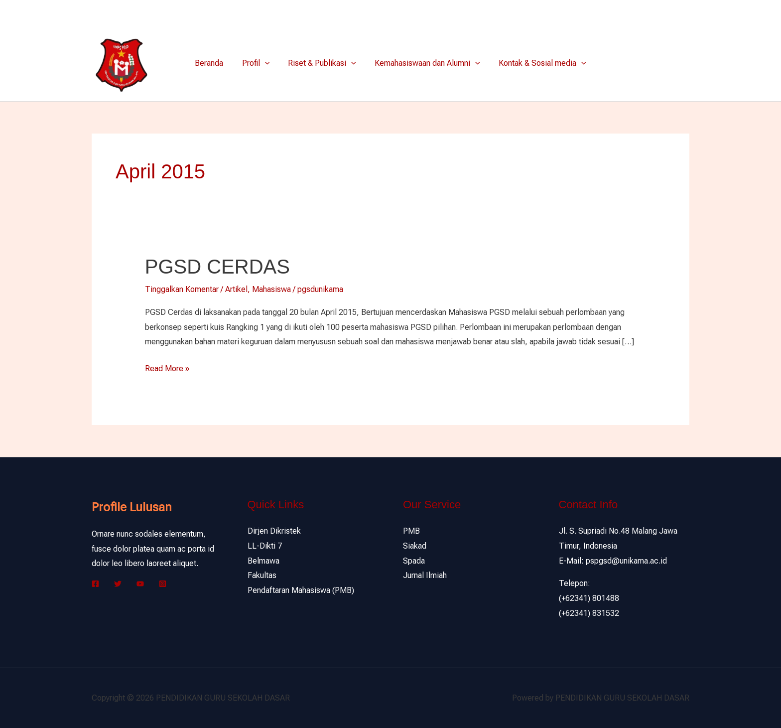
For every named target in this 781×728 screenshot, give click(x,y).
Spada (414, 561)
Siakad (414, 546)
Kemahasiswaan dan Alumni (425, 63)
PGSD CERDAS (217, 267)
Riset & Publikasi (322, 63)
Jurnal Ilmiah (425, 575)
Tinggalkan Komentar (182, 289)
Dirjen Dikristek (274, 531)
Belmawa (263, 561)
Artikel (236, 289)
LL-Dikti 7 (265, 546)
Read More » (167, 367)
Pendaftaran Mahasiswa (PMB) (301, 590)
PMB (411, 531)
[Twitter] (669, 12)
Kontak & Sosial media (537, 63)
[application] (267, 63)
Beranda (214, 63)
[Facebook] (655, 12)
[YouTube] (140, 583)
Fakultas (262, 575)
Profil (258, 63)
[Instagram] (684, 12)
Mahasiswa (271, 289)
